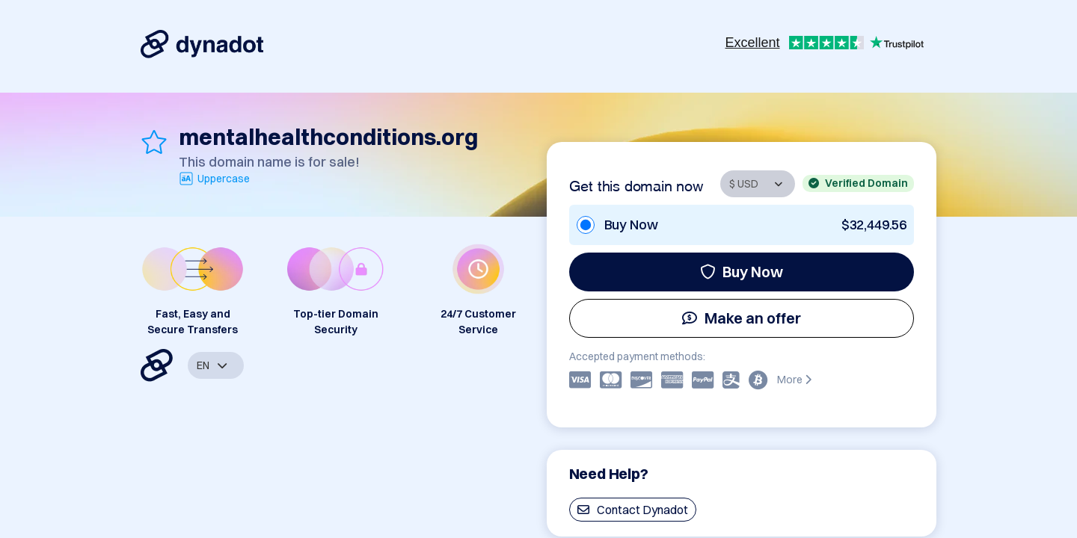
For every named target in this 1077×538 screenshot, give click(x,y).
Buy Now (741, 271)
